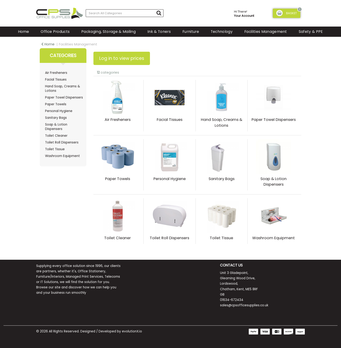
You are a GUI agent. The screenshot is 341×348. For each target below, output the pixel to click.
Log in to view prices (121, 58)
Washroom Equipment (62, 156)
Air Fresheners (56, 73)
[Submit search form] (159, 13)
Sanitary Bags (56, 118)
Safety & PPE (311, 31)
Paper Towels (55, 104)
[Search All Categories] (124, 13)
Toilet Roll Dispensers (61, 142)
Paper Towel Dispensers (64, 97)
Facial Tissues (56, 79)
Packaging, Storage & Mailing (108, 31)
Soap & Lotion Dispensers (56, 126)
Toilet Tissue (55, 149)
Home (23, 31)
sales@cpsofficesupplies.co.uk (244, 305)
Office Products (55, 31)
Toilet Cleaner (56, 135)
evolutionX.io (132, 331)
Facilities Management (265, 31)
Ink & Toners (159, 31)
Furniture (190, 31)
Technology (222, 31)
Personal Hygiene (58, 111)
